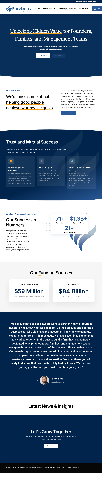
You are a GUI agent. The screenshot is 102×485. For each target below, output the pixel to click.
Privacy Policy (50, 468)
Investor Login (92, 1)
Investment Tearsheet (81, 1)
